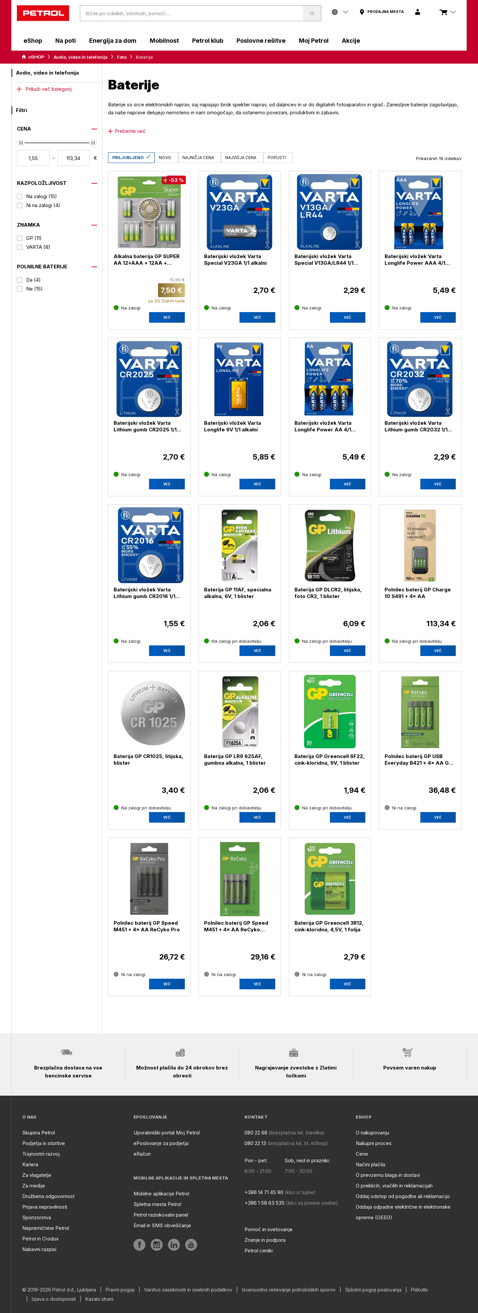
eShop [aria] (33, 40)
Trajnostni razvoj (41, 1154)
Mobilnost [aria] (164, 40)
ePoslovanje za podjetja (160, 1143)
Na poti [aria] (65, 40)
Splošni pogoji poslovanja (373, 1290)
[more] (57, 89)
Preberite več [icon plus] (127, 131)
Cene (362, 1154)
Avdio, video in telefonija (81, 57)
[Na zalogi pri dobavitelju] (232, 641)
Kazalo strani (99, 1299)
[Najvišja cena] (242, 157)
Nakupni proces (374, 1143)
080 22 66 (255, 1132)
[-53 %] (176, 180)
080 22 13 (255, 1143)
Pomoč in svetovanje (268, 1229)
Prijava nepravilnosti (44, 1207)
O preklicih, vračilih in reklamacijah (394, 1185)
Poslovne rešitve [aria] (261, 40)
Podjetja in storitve (43, 1143)
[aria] (381, 12)
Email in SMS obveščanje (162, 1225)
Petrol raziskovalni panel (160, 1215)
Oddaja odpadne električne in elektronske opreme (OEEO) (403, 1212)
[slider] (21, 143)
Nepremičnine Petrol (45, 1228)
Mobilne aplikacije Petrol (161, 1193)
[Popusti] (278, 157)
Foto (122, 57)
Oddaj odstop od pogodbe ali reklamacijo (403, 1196)
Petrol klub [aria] (207, 40)
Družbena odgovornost (48, 1196)
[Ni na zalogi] (400, 807)
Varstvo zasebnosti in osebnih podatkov (188, 1290)
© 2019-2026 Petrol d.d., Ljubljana (59, 1290)
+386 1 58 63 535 (264, 1203)
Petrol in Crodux (40, 1238)
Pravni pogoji (120, 1290)
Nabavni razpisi (39, 1249)
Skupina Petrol (38, 1132)
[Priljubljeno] (131, 157)
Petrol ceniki (258, 1250)
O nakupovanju (372, 1132)
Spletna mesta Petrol (157, 1204)
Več (167, 317)
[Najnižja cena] (199, 157)
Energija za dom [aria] (112, 40)
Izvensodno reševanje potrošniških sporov (289, 1290)
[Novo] (166, 157)
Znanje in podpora (265, 1240)
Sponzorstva (36, 1217)
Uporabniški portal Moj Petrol (166, 1132)
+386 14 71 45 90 (263, 1192)
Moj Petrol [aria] (314, 40)
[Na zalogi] (127, 307)
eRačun (142, 1154)
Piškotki (419, 1290)
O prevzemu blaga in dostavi (388, 1175)
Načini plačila (370, 1164)
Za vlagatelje (36, 1175)
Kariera (30, 1164)
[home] (43, 13)
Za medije (33, 1185)
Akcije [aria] (351, 40)
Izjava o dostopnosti (54, 1299)
